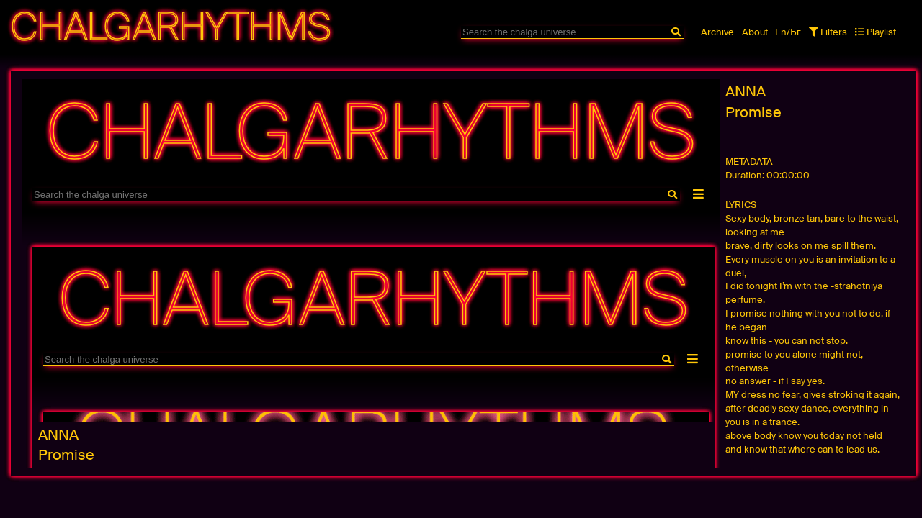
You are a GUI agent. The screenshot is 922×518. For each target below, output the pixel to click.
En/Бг (788, 32)
